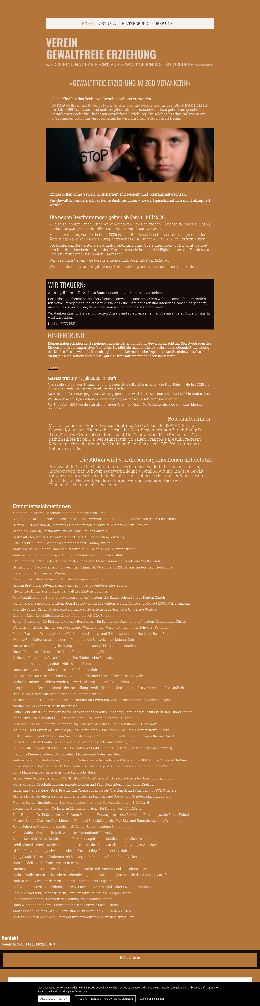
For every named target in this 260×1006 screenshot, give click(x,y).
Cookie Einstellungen (152, 998)
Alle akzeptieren (54, 998)
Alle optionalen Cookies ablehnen (105, 998)
